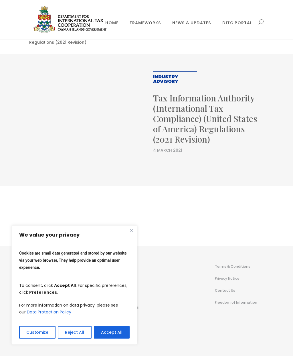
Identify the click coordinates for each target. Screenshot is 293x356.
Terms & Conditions (232, 266)
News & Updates (191, 23)
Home (111, 23)
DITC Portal (237, 23)
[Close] (131, 230)
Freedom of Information (236, 302)
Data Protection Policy (49, 312)
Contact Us (225, 290)
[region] (74, 285)
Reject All (74, 332)
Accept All (111, 332)
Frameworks (145, 23)
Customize (37, 332)
